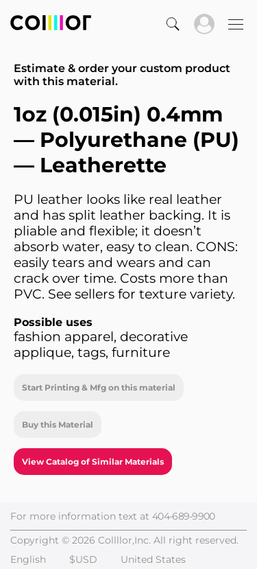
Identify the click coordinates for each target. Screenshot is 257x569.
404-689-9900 (183, 516)
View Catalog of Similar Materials (93, 461)
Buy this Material (57, 424)
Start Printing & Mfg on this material (98, 387)
